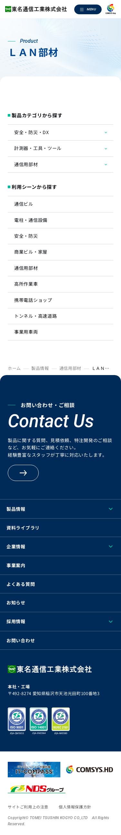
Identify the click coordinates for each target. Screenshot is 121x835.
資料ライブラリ (23, 527)
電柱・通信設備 (30, 220)
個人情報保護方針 (75, 806)
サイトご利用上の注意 (28, 806)
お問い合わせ (20, 640)
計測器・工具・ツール (38, 148)
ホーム (14, 368)
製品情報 (40, 368)
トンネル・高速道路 (35, 316)
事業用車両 (26, 331)
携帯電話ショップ (33, 300)
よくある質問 (20, 584)
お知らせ (15, 602)
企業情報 (15, 546)
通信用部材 (26, 164)
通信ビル (23, 203)
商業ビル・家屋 (30, 251)
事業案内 (15, 565)
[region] (60, 833)
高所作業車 (26, 283)
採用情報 (15, 621)
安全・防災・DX (31, 132)
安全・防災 (26, 236)
